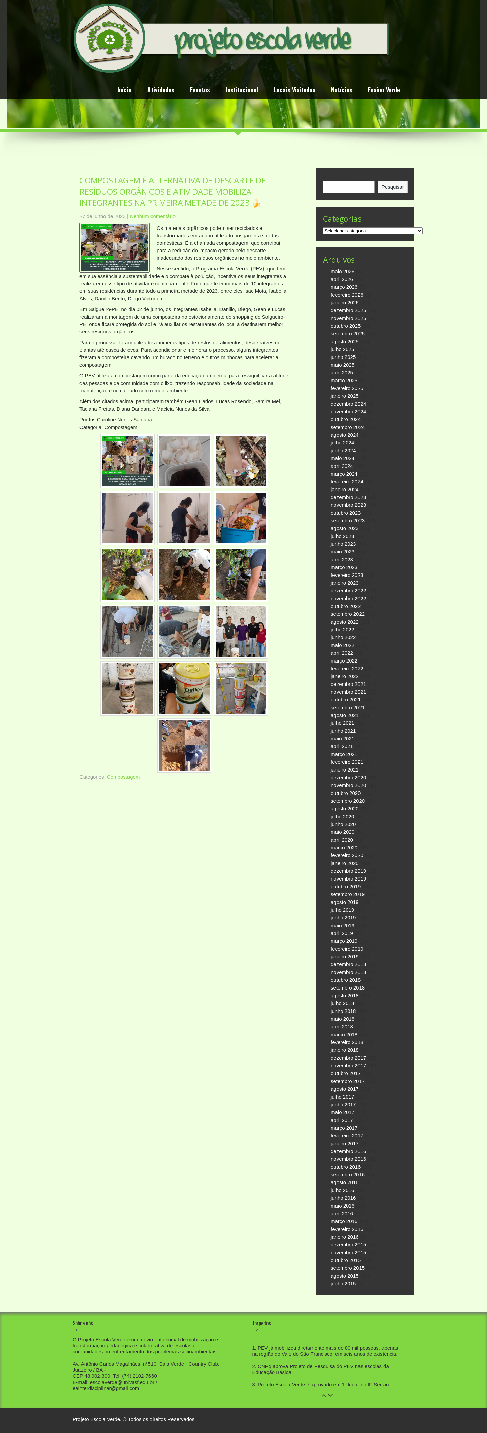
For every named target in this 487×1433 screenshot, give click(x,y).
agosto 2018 (345, 995)
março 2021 (344, 754)
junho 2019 (343, 917)
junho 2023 (343, 544)
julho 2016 (342, 1190)
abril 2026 (342, 279)
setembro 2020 (348, 801)
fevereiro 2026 (347, 295)
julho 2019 (342, 910)
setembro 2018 (348, 988)
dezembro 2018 (348, 964)
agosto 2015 (345, 1276)
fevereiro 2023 (347, 575)
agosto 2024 (345, 435)
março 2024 (344, 474)
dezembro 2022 (348, 590)
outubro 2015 (346, 1260)
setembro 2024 (348, 427)
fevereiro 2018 (347, 1042)
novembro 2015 (348, 1252)
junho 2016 (343, 1198)
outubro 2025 (346, 326)
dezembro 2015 (348, 1244)
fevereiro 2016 (347, 1229)
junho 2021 (343, 731)
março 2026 (344, 287)
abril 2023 (342, 559)
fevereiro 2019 (347, 949)
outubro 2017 (346, 1073)
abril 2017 (342, 1120)
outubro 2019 (346, 886)
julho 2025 (342, 349)
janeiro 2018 (345, 1050)
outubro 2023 (346, 513)
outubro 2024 (346, 419)
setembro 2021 (348, 707)
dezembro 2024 (348, 404)
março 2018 (344, 1034)
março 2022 (344, 661)
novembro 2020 (348, 785)
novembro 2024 (348, 411)
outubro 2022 (346, 606)
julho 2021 (342, 723)
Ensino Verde (384, 90)
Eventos (200, 90)
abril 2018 (342, 1026)
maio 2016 (342, 1206)
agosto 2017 (345, 1089)
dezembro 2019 (348, 871)
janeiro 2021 (345, 770)
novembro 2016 (348, 1159)
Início (124, 90)
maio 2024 (342, 458)
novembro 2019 (348, 879)
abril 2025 (342, 372)
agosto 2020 (345, 808)
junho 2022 (343, 637)
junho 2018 (343, 1011)
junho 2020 (343, 824)
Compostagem (123, 777)
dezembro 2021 (348, 684)
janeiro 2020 (345, 863)
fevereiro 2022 (347, 668)
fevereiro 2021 (347, 762)
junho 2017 (343, 1104)
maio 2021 (342, 738)
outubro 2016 (346, 1167)
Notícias (341, 90)
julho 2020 (342, 816)
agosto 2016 (345, 1182)
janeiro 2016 (345, 1237)
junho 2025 (343, 357)
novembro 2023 (348, 505)
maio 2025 (342, 365)
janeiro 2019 (345, 956)
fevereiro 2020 (347, 855)
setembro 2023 (348, 520)
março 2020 (344, 847)
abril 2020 (342, 840)
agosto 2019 (345, 902)
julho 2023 (342, 536)
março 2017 (344, 1128)
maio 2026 (342, 271)
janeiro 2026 (345, 302)
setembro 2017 (348, 1081)
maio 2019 (342, 925)
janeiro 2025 (345, 396)
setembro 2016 (348, 1174)
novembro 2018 (348, 972)
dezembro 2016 (348, 1151)
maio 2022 (342, 645)
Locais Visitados (294, 90)
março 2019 (344, 941)
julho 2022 (342, 629)
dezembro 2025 (348, 310)
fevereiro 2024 (347, 481)
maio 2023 (342, 552)
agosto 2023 (345, 528)
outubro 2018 (346, 980)
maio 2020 (342, 832)
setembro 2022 (348, 614)
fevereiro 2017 (347, 1135)
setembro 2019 (348, 894)
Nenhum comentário (153, 216)
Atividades (160, 90)
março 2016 (344, 1221)
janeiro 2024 (345, 489)
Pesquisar (334, 177)
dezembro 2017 (348, 1058)
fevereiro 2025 (347, 388)
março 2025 (344, 380)
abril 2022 (342, 653)
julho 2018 (342, 1003)
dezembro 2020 (348, 777)
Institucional (242, 90)
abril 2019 (342, 933)
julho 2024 (342, 443)
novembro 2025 (348, 318)
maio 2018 (342, 1019)
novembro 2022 (348, 598)
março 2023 (344, 567)
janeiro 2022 (345, 676)
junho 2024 (343, 450)
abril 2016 (342, 1213)
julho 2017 (342, 1097)
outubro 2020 (346, 793)
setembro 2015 (348, 1268)
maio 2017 (342, 1112)
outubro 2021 (346, 699)
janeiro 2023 (345, 583)
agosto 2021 (345, 715)
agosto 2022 (345, 622)
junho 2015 (343, 1283)
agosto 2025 (345, 341)
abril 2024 (342, 466)
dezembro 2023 (348, 497)
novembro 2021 (348, 692)
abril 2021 (342, 746)
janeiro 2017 (345, 1143)
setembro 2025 (348, 333)
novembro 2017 (348, 1065)
